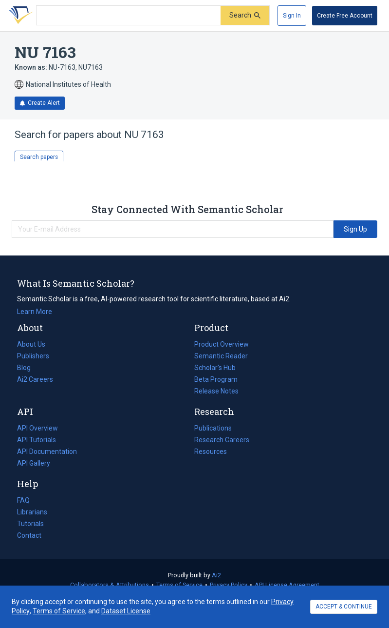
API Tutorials (36, 440)
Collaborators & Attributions (109, 585)
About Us (31, 344)
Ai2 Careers (35, 379)
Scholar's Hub (215, 368)
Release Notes (216, 391)
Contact (29, 535)
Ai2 (216, 575)
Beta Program (216, 379)
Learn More (34, 311)
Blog (27, 367)
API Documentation (47, 451)
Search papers (39, 157)
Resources (210, 451)
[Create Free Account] (344, 15)
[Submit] (245, 15)
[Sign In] (292, 15)
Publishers (33, 356)
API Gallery (33, 463)
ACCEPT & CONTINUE (343, 606)
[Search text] (129, 15)
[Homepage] (19, 15)
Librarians (32, 512)
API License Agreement (287, 585)
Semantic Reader (221, 356)
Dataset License (125, 611)
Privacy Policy (228, 585)
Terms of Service (179, 585)
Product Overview (221, 344)
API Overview (37, 428)
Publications (213, 428)
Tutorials (30, 524)
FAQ (23, 500)
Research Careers (221, 440)
